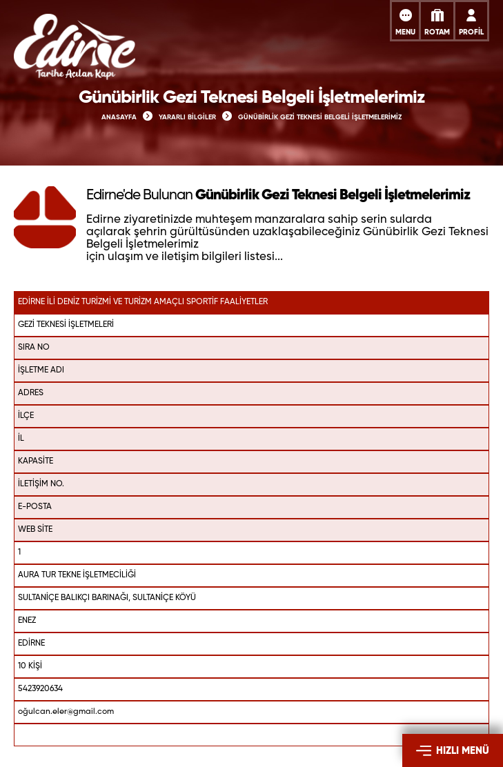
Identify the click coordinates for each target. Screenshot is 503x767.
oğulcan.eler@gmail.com (66, 712)
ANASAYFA (119, 117)
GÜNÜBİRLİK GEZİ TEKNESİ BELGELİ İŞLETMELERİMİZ (320, 117)
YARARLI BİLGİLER (187, 117)
